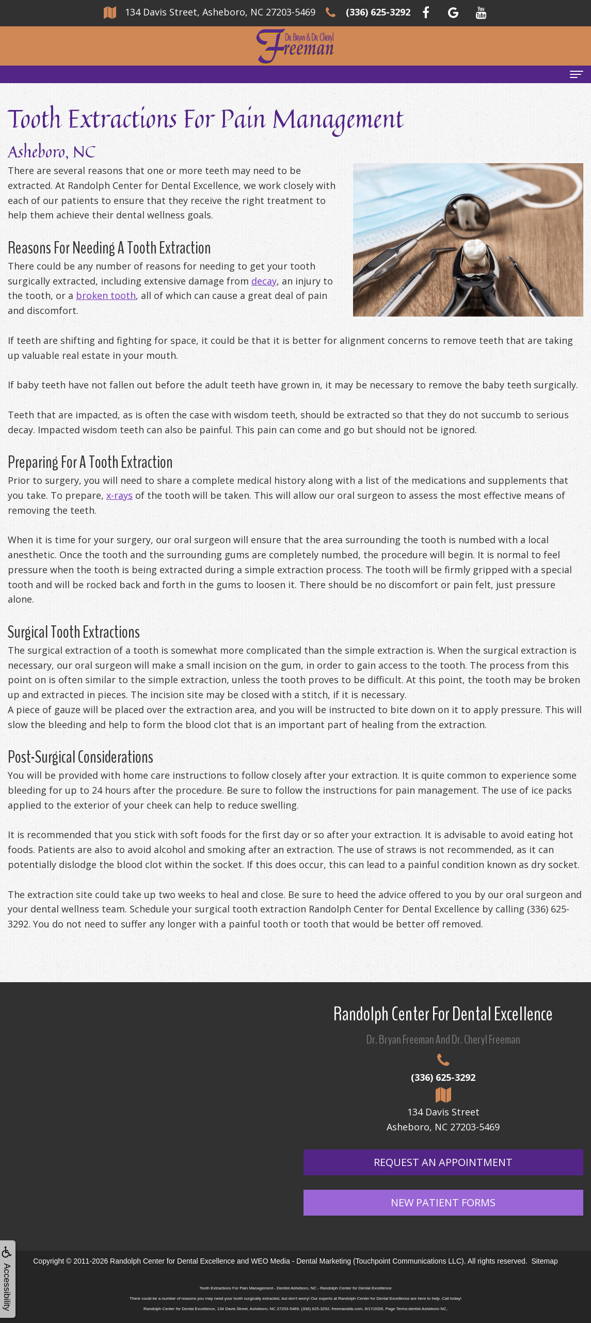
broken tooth (106, 295)
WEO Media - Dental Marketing (301, 1261)
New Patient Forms (443, 1202)
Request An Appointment (443, 1162)
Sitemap (544, 1261)
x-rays (119, 495)
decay (264, 281)
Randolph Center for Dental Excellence (172, 1261)
